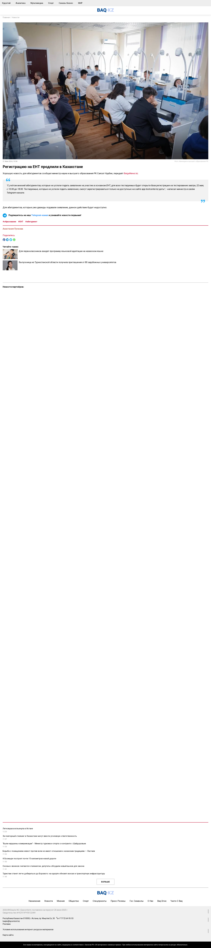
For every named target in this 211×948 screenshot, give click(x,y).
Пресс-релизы (118, 901)
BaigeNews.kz (131, 173)
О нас (150, 901)
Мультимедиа (37, 3)
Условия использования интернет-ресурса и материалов (28, 929)
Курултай (6, 3)
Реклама (6, 924)
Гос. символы (137, 901)
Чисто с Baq (176, 901)
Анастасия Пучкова (13, 229)
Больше (105, 882)
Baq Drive (161, 901)
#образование (9, 222)
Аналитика (20, 3)
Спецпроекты (100, 901)
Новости (15, 17)
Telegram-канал (39, 215)
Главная (6, 17)
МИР (80, 3)
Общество (74, 901)
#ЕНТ (20, 222)
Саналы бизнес (66, 3)
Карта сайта (8, 935)
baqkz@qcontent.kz (11, 921)
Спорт (51, 3)
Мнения (61, 901)
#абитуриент (31, 222)
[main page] (105, 11)
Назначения (34, 901)
